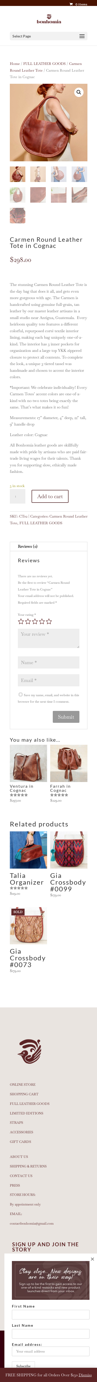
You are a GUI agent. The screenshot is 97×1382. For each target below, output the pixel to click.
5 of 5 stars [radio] (49, 621)
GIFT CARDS (20, 1142)
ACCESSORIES (21, 1132)
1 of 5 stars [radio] (21, 621)
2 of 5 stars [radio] (28, 621)
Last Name (22, 1325)
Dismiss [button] (85, 1374)
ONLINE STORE (22, 1084)
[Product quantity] (17, 496)
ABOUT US (19, 1157)
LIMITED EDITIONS (26, 1113)
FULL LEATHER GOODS (44, 63)
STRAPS (16, 1122)
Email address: (50, 1349)
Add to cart (50, 496)
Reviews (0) (28, 546)
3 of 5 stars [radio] (35, 621)
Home (15, 63)
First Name (23, 1306)
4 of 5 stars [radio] (42, 621)
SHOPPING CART (24, 1094)
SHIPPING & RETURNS (28, 1166)
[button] (79, 92)
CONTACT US (21, 1176)
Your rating (27, 615)
